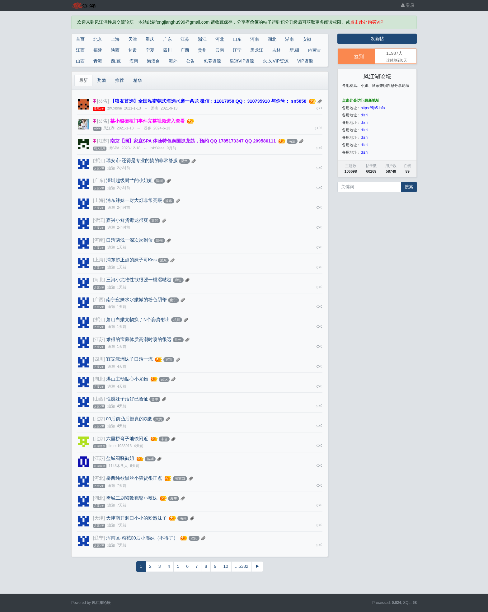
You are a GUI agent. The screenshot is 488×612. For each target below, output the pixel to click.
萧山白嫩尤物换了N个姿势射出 (138, 319)
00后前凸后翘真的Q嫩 (129, 418)
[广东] (99, 180)
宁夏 (150, 50)
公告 (190, 60)
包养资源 (212, 60)
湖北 (272, 39)
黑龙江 (256, 50)
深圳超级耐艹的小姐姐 (129, 180)
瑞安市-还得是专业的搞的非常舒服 (142, 160)
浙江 (202, 39)
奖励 (101, 80)
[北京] (99, 418)
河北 (219, 39)
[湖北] (99, 378)
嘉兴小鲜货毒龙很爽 (127, 220)
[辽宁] (99, 537)
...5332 (241, 566)
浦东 (168, 201)
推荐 (119, 80)
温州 (184, 161)
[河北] (99, 279)
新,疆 (294, 50)
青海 (97, 60)
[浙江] (99, 160)
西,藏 (116, 60)
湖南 (289, 39)
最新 (83, 80)
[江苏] (103, 140)
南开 (183, 518)
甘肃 (132, 50)
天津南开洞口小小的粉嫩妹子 (136, 518)
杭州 (176, 320)
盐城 (150, 458)
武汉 (164, 379)
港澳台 (153, 60)
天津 (132, 39)
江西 (80, 50)
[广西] (99, 299)
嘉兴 (154, 220)
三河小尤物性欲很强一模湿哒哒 (138, 279)
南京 (292, 141)
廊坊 (178, 280)
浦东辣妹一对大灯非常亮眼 (134, 200)
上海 (115, 39)
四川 (167, 50)
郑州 (159, 240)
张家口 (180, 478)
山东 (237, 39)
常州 (178, 340)
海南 (133, 60)
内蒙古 (314, 50)
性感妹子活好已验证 (127, 398)
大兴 (158, 419)
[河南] (99, 240)
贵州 (202, 50)
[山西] (99, 398)
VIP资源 (305, 60)
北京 (97, 39)
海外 (173, 60)
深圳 (159, 181)
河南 (254, 39)
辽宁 (237, 50)
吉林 (276, 50)
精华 (137, 80)
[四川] (99, 359)
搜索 (409, 186)
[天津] (99, 518)
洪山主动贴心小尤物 (127, 378)
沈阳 (194, 538)
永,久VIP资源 (275, 60)
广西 (185, 50)
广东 (167, 39)
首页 (80, 39)
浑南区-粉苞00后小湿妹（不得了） (142, 537)
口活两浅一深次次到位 (129, 240)
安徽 (307, 39)
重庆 (150, 39)
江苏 (185, 39)
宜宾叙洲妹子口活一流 (129, 359)
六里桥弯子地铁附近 (127, 438)
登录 (408, 5)
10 (225, 566)
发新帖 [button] (377, 38)
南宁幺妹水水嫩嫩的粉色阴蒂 (136, 299)
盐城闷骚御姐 (120, 458)
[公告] (103, 101)
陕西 (115, 50)
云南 (219, 50)
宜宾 (169, 359)
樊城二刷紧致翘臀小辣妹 (131, 498)
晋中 (154, 399)
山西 (80, 60)
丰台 (164, 439)
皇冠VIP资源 (242, 60)
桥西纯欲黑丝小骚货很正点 (134, 478)
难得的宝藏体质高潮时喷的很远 (138, 339)
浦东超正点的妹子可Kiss (131, 259)
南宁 (173, 300)
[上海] (99, 200)
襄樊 (173, 498)
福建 (97, 50)
